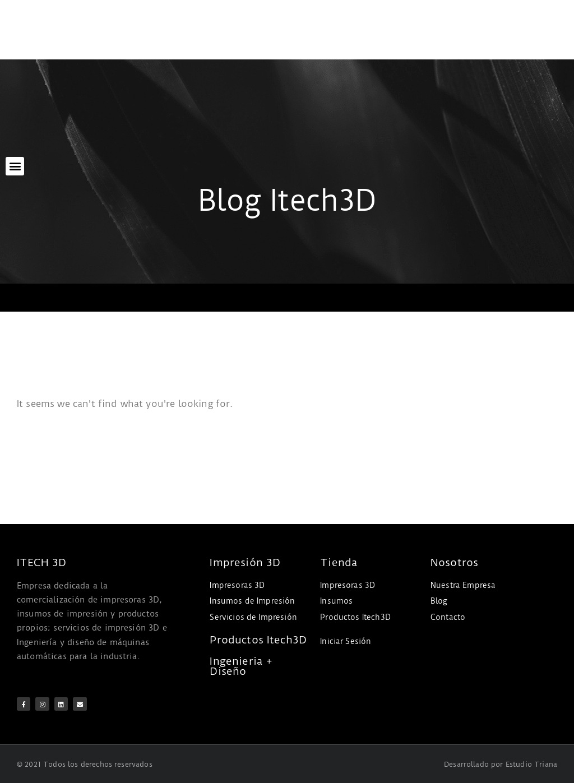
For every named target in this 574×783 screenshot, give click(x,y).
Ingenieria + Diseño (241, 666)
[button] (15, 166)
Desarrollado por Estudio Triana (500, 763)
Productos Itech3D (258, 639)
